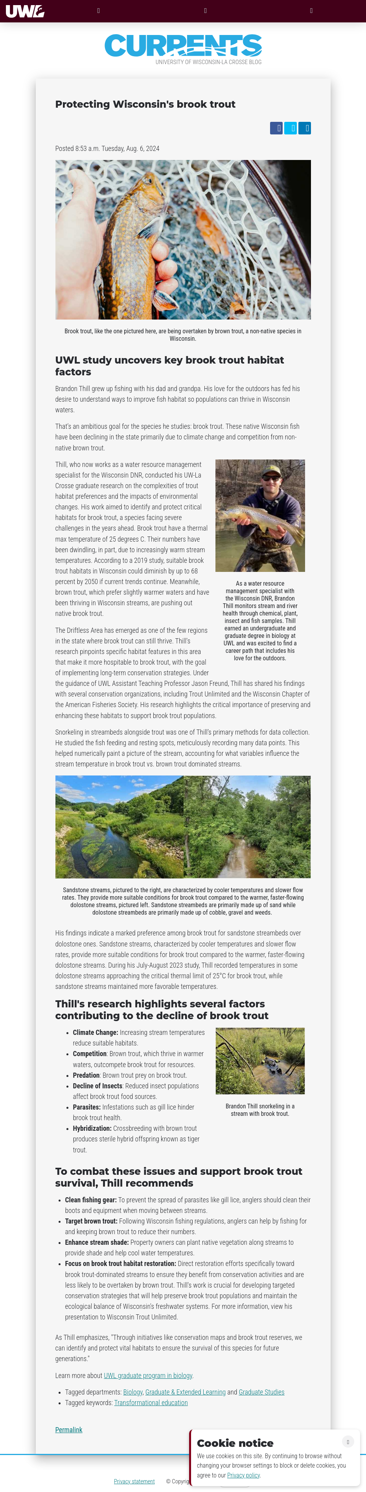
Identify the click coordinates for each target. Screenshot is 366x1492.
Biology (133, 1392)
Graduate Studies (261, 1392)
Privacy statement (134, 1481)
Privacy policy (243, 1475)
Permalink (69, 1430)
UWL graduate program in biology (148, 1376)
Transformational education (151, 1403)
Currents (183, 46)
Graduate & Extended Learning (185, 1392)
